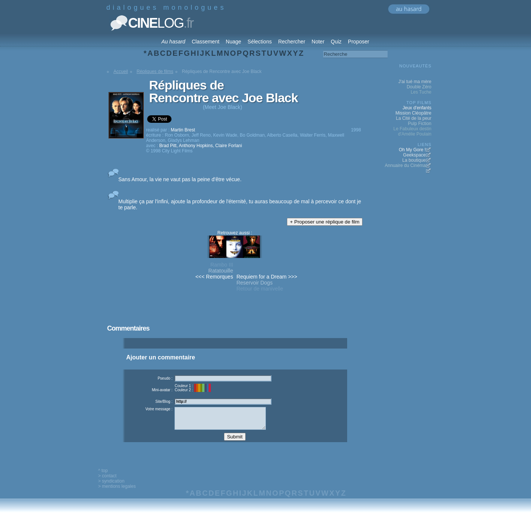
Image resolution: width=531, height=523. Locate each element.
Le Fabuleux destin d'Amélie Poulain (412, 131)
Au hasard (173, 42)
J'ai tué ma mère (414, 81)
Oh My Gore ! (412, 149)
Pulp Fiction (419, 123)
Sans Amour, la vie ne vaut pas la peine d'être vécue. (180, 179)
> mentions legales (117, 492)
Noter (318, 42)
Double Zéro (419, 86)
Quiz (336, 42)
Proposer (358, 42)
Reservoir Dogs (254, 283)
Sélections (260, 42)
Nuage (233, 42)
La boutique (414, 160)
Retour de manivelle (259, 289)
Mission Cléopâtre (413, 113)
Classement (205, 42)
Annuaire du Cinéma (405, 165)
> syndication (111, 486)
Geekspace (414, 155)
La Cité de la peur (413, 118)
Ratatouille (220, 271)
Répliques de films (155, 71)
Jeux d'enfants (417, 107)
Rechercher (291, 42)
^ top (103, 476)
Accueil (120, 71)
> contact (107, 481)
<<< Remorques (214, 277)
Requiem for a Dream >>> (266, 277)
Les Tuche (421, 92)
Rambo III (221, 265)
